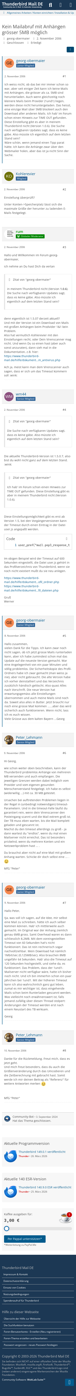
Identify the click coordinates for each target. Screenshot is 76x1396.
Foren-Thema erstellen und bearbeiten (25, 1338)
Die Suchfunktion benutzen (19, 1325)
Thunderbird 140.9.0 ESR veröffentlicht (45, 1187)
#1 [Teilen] (64, 76)
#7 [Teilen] (64, 902)
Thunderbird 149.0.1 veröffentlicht (42, 1152)
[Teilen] (70, 49)
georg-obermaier (18, 38)
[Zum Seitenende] (69, 1382)
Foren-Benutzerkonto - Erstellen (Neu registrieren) (32, 1331)
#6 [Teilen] (64, 753)
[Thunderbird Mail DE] (22, 5)
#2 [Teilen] (64, 189)
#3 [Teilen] (64, 247)
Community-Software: (23, 1379)
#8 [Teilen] (64, 1050)
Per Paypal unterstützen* (25, 1239)
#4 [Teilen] (64, 409)
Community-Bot (23, 1116)
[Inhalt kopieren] (67, 538)
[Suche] (50, 5)
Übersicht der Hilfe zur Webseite (22, 1318)
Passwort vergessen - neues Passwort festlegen (31, 1345)
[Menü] (71, 5)
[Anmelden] (61, 5)
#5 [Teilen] (64, 636)
